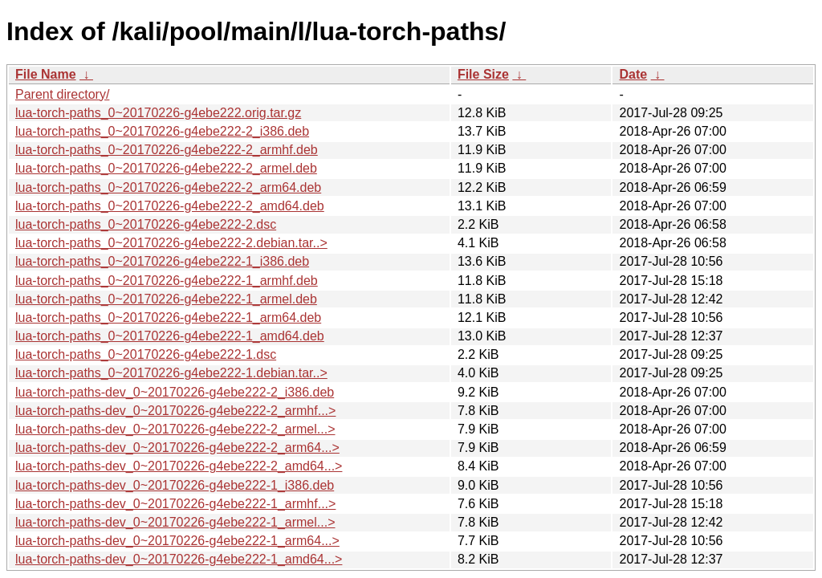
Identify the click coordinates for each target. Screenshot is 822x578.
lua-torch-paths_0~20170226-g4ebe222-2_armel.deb (166, 168)
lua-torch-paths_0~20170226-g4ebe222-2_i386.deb (162, 131)
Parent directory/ (62, 94)
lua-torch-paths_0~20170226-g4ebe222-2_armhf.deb (166, 150)
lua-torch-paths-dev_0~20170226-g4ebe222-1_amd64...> (178, 559)
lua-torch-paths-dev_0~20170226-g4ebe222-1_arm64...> (177, 540)
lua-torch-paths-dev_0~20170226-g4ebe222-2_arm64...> (177, 447)
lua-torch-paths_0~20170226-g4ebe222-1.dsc (145, 354)
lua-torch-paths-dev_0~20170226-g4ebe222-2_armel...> (175, 429)
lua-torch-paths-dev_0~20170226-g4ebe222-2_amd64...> (178, 466)
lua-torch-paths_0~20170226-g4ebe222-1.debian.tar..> (171, 373)
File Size (483, 74)
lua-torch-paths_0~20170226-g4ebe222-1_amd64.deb (169, 336)
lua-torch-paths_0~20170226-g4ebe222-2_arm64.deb (168, 187)
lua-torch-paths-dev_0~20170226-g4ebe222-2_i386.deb (174, 392)
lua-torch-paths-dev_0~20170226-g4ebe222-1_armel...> (175, 522)
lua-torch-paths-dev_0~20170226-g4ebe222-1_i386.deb (174, 485)
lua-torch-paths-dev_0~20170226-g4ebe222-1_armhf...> (175, 504)
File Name (45, 74)
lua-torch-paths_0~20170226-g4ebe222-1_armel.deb (166, 299)
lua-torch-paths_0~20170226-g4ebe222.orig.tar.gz (158, 113)
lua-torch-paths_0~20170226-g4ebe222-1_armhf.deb (166, 280)
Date (633, 74)
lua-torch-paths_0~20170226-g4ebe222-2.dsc (145, 224)
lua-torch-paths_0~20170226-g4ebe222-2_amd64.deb (169, 206)
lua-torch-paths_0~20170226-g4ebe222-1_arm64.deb (168, 317)
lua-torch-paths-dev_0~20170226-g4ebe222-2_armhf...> (175, 410)
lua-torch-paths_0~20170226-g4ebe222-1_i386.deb (162, 261)
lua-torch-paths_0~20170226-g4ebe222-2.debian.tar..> (171, 243)
